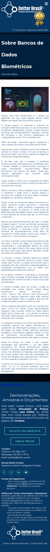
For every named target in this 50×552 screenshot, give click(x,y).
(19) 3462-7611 (18, 451)
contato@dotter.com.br (19, 457)
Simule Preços (25, 441)
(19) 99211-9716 (21, 454)
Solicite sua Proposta (25, 431)
